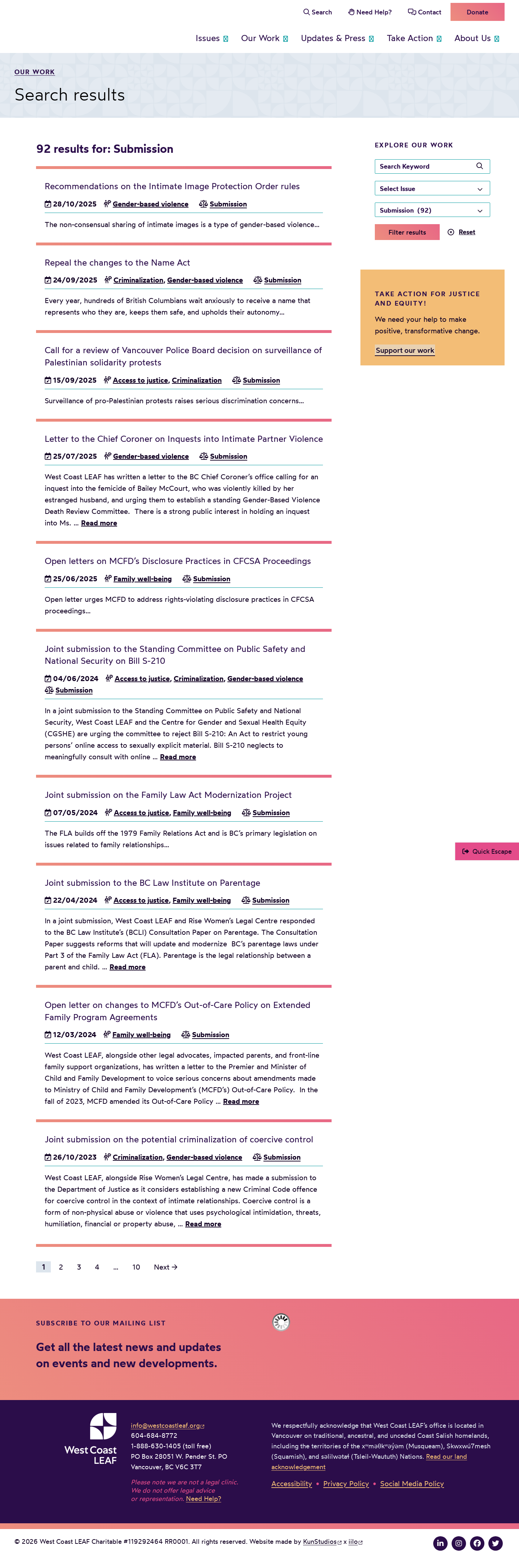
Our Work (260, 37)
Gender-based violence (150, 203)
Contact (430, 12)
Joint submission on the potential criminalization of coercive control (179, 1139)
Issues (208, 37)
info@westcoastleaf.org (165, 1425)
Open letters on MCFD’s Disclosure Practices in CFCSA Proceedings (178, 560)
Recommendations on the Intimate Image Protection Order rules (172, 186)
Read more (99, 522)
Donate (477, 12)
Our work (34, 72)
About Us (472, 37)
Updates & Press (333, 37)
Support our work (405, 350)
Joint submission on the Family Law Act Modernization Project (168, 794)
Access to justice (140, 380)
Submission (228, 203)
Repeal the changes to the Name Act (117, 262)
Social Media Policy (412, 1483)
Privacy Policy (346, 1483)
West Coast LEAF (68, 25)
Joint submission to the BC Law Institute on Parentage (152, 882)
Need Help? (374, 12)
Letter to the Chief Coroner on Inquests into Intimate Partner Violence (184, 438)
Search (322, 12)
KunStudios (320, 1541)
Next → (166, 1266)
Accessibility (291, 1483)
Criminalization (138, 279)
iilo (353, 1541)
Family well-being (143, 578)
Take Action (410, 37)
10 (136, 1266)
